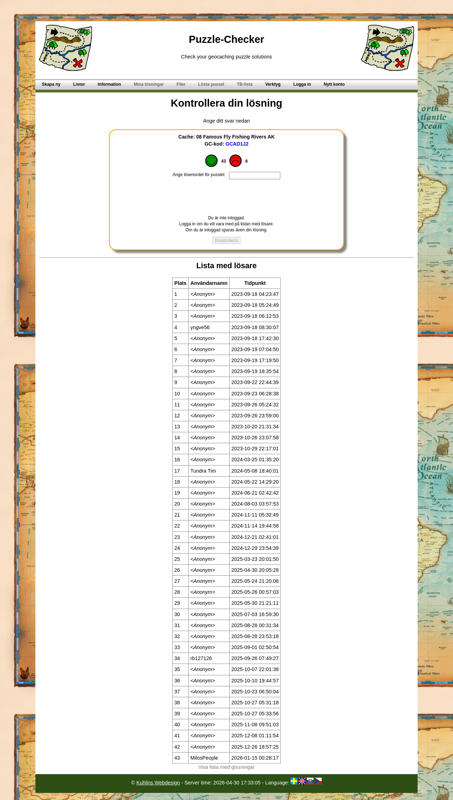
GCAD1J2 (236, 144)
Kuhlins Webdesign (158, 782)
